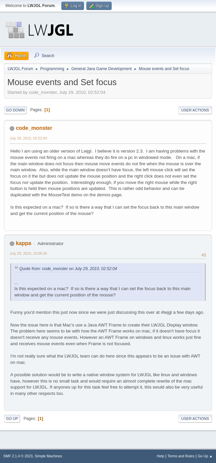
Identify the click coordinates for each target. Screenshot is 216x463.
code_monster (34, 128)
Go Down (15, 110)
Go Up (12, 419)
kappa (23, 243)
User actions (195, 110)
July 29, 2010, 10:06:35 (28, 253)
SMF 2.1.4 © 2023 (18, 456)
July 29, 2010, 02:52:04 (28, 138)
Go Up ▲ (205, 456)
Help (160, 456)
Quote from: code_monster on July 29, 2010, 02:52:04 (68, 268)
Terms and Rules (181, 456)
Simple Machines (48, 456)
